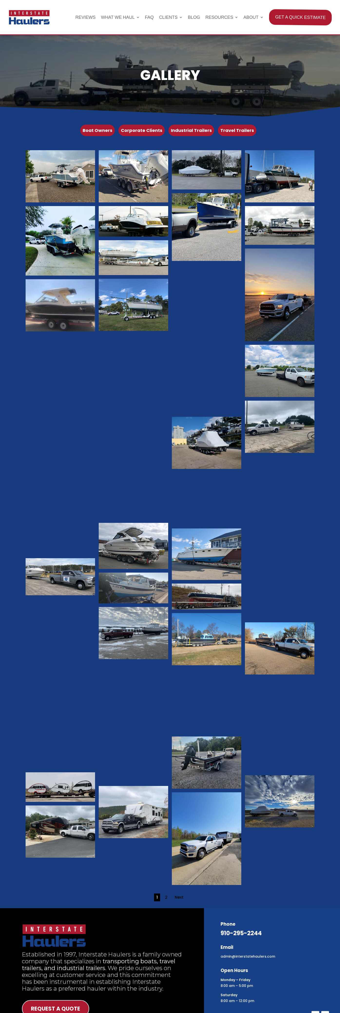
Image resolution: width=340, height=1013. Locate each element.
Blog (194, 17)
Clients (168, 17)
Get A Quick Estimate (300, 17)
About (251, 17)
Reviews (85, 17)
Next (179, 897)
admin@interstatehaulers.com (248, 956)
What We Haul (118, 17)
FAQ (149, 17)
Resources (219, 17)
